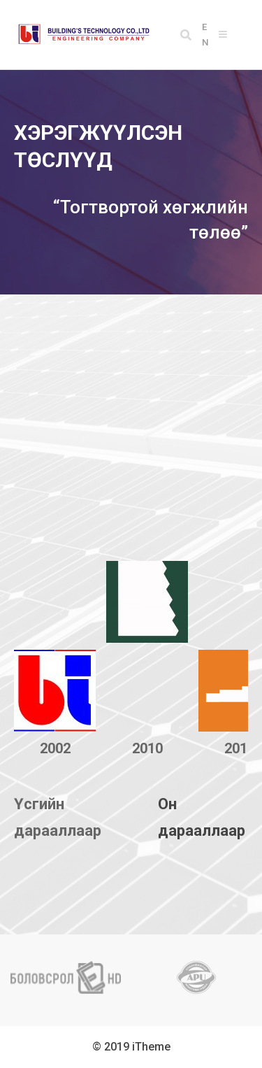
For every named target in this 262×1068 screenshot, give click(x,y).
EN (205, 35)
